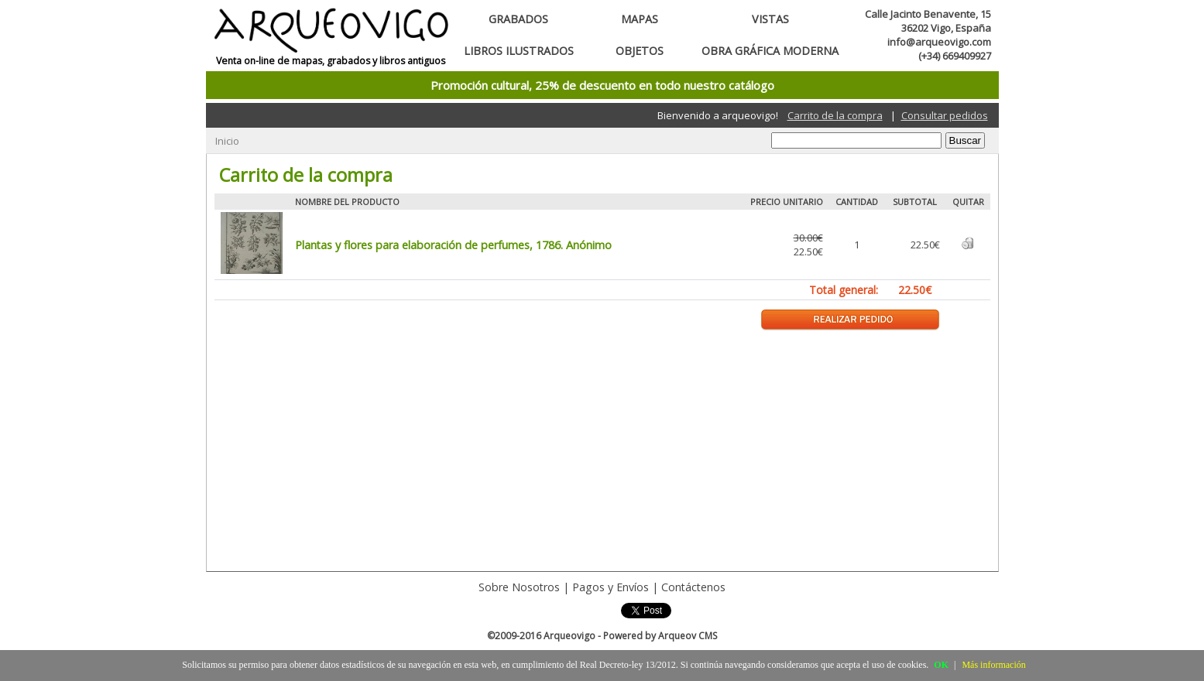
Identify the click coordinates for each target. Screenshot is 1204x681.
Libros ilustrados (519, 50)
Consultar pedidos (944, 115)
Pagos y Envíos (610, 587)
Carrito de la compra (835, 115)
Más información (993, 664)
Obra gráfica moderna (770, 50)
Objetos (640, 50)
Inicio (227, 141)
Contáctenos (693, 587)
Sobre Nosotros (519, 587)
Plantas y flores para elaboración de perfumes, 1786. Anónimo (453, 245)
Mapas (639, 19)
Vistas (770, 19)
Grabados (518, 19)
